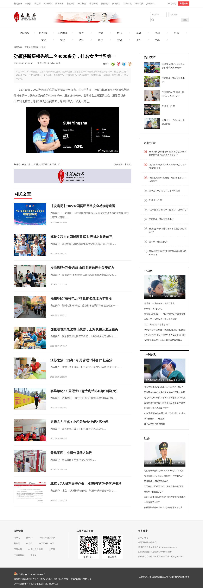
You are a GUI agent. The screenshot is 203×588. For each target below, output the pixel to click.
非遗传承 (71, 3)
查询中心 (172, 3)
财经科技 (127, 3)
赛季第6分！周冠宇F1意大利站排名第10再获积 (83, 391)
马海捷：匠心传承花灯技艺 (156, 408)
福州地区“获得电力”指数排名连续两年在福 (81, 298)
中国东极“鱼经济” (152, 502)
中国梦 (28, 3)
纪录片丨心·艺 (155, 200)
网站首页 (24, 33)
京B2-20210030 (61, 579)
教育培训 (105, 3)
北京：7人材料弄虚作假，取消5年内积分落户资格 (85, 483)
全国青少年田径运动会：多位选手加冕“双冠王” (168, 230)
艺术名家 (59, 3)
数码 (119, 40)
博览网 (33, 555)
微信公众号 (88, 557)
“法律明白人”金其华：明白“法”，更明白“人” (168, 209)
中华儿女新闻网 (35, 549)
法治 (62, 40)
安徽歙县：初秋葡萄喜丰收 (161, 219)
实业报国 (48, 3)
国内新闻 (62, 33)
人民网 (52, 549)
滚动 (81, 33)
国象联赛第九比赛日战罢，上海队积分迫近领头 (84, 329)
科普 (176, 33)
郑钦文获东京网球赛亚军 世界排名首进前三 (81, 237)
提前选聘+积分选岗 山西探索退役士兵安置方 (82, 268)
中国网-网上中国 (46, 543)
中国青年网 (19, 555)
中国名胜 (139, 3)
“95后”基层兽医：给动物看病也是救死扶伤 (163, 340)
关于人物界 (143, 538)
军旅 (138, 33)
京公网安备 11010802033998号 (30, 574)
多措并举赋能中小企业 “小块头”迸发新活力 (163, 507)
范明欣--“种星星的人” (158, 241)
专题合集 (184, 3)
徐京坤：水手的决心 (153, 309)
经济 (119, 33)
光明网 (29, 537)
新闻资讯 (18, 3)
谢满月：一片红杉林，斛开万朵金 (164, 190)
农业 (81, 40)
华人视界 (82, 3)
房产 (138, 40)
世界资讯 (43, 33)
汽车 (157, 40)
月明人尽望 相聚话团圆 (154, 424)
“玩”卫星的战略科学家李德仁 (157, 324)
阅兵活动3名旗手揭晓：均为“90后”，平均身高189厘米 (168, 166)
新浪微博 (112, 557)
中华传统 (93, 3)
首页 (27, 47)
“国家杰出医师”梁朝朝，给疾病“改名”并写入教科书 (168, 179)
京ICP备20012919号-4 (81, 579)
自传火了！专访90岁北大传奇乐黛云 (160, 319)
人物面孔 (150, 3)
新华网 (17, 543)
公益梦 (37, 3)
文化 (43, 40)
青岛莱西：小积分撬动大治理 (71, 453)
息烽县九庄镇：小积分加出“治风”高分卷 (79, 422)
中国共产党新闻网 (47, 537)
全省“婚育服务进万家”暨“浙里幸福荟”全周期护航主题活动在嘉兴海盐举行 (168, 153)
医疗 (100, 40)
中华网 (29, 543)
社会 (100, 33)
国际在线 (18, 549)
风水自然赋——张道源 (154, 418)
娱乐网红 (116, 3)
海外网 (17, 537)
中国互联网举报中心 (147, 542)
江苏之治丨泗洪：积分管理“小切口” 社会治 (81, 360)
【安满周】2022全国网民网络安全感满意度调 (82, 206)
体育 (157, 33)
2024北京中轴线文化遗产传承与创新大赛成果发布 (167, 253)
